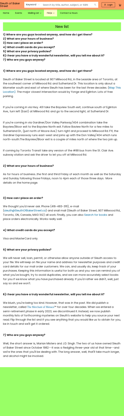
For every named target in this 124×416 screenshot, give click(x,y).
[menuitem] (6, 13)
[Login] (108, 4)
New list (62, 26)
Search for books (95, 215)
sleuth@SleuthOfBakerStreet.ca (25, 210)
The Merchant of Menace (40, 307)
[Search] (95, 5)
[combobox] (32, 4)
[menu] (62, 13)
